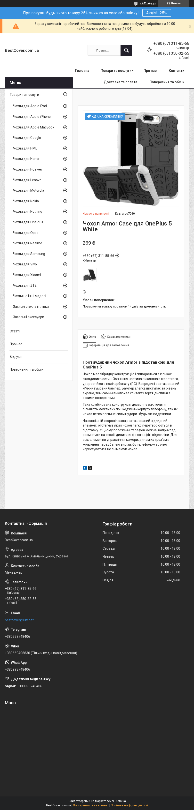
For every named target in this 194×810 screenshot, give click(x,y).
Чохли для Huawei (27, 169)
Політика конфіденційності (129, 805)
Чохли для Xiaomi (27, 275)
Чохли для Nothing (27, 211)
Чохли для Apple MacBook (33, 127)
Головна (82, 71)
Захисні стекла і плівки (31, 306)
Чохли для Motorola (28, 190)
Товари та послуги (116, 71)
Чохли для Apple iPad (30, 106)
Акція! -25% (156, 13)
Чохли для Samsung (29, 254)
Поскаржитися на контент (91, 805)
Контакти (176, 71)
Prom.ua (120, 801)
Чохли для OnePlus (28, 222)
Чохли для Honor (26, 159)
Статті (15, 331)
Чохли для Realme (27, 243)
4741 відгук (148, 3)
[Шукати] (126, 50)
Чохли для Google (27, 138)
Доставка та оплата (120, 82)
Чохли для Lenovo (27, 180)
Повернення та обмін (166, 82)
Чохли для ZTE (25, 285)
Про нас (150, 71)
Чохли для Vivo (25, 264)
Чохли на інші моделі (29, 296)
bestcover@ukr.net (19, 620)
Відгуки (16, 357)
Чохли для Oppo (26, 233)
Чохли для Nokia (26, 201)
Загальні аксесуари (28, 317)
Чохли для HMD (25, 148)
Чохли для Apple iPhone (32, 117)
